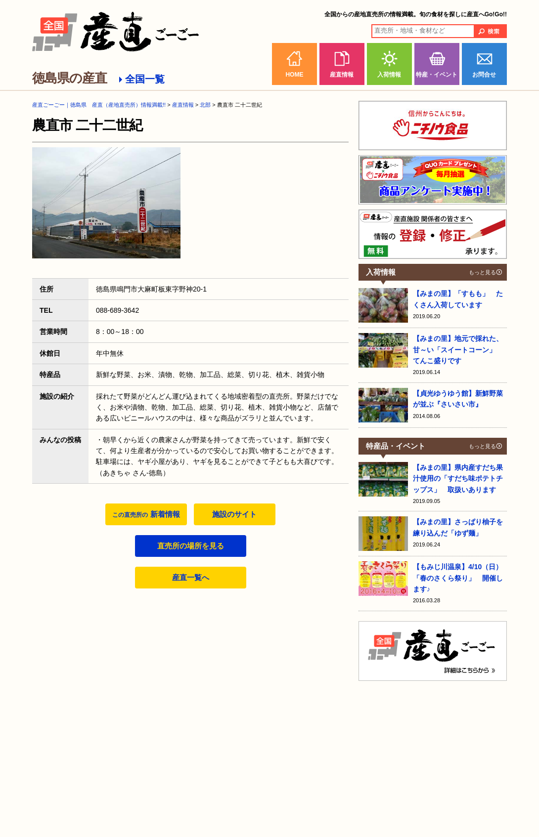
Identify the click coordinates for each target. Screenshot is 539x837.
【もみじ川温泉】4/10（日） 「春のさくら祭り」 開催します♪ (461, 578)
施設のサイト (234, 514)
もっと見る (482, 272)
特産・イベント (436, 74)
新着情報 (146, 514)
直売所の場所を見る (190, 546)
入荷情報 (389, 74)
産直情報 (342, 74)
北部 (205, 105)
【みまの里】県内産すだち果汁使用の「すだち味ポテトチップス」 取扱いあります (458, 478)
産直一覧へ (190, 577)
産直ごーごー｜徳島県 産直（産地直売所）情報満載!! (99, 105)
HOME (294, 74)
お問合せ (484, 74)
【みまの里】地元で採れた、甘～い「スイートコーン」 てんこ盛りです (458, 350)
